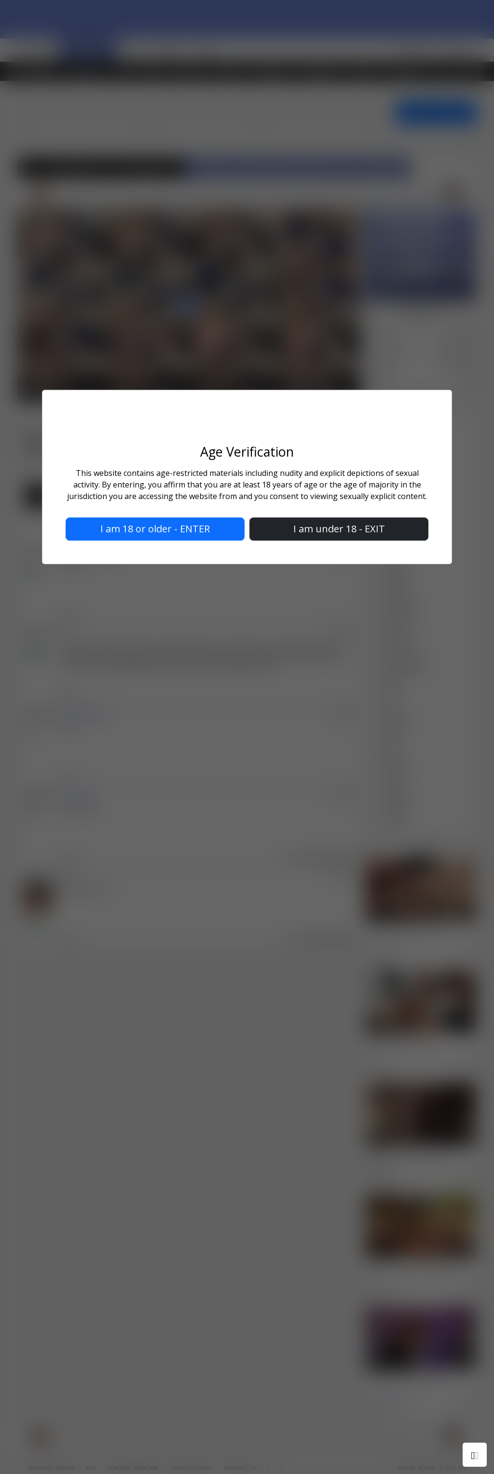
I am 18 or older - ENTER (155, 529)
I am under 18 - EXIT (339, 529)
